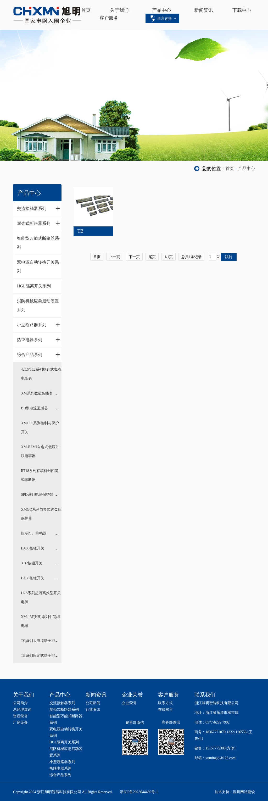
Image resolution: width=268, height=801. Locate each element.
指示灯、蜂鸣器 (34, 533)
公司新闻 (93, 703)
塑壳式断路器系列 (38, 223)
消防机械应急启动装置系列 (38, 305)
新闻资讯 (203, 10)
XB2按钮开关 (31, 563)
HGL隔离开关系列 (34, 286)
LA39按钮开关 (32, 578)
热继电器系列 (38, 339)
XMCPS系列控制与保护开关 (40, 427)
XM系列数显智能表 (37, 393)
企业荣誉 (129, 703)
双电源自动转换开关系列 (38, 265)
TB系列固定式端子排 (38, 656)
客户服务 (108, 18)
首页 (86, 10)
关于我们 (119, 10)
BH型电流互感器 (34, 408)
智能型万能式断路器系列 (38, 241)
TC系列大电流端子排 (38, 641)
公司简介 (20, 703)
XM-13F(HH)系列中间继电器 (40, 621)
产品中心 (161, 10)
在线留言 (165, 709)
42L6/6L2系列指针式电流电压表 (41, 374)
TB (80, 231)
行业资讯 (93, 709)
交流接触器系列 (38, 208)
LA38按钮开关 (32, 548)
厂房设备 (20, 723)
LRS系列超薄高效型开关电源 (41, 597)
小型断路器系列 (38, 324)
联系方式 (165, 703)
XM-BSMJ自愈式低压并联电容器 (40, 451)
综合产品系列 (38, 354)
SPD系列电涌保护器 (37, 495)
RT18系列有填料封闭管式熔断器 (39, 475)
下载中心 (241, 10)
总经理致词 (22, 709)
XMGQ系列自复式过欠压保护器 (41, 514)
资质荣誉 (20, 716)
